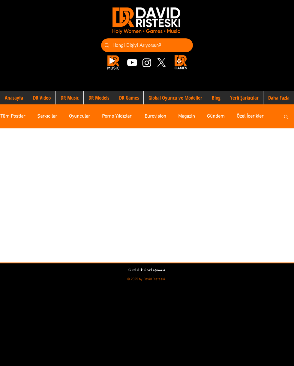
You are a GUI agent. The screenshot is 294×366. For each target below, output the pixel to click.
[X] (161, 62)
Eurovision (155, 116)
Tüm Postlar (12, 116)
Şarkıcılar (47, 116)
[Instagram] (147, 62)
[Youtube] (132, 62)
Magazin (186, 116)
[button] (286, 117)
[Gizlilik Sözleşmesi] (147, 270)
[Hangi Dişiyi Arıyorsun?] (146, 45)
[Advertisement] (123, 323)
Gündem (216, 116)
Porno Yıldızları (117, 116)
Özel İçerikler (250, 116)
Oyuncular (79, 116)
